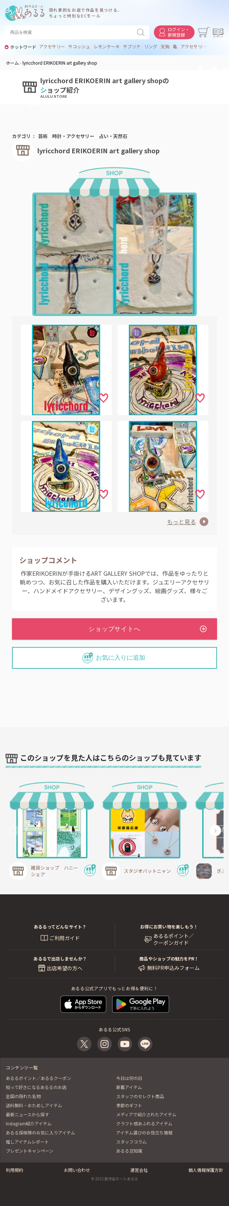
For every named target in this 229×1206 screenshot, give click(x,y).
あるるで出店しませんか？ (60, 958)
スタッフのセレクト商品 (140, 1096)
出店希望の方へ (64, 968)
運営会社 (139, 1170)
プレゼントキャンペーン (29, 1151)
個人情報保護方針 (205, 1170)
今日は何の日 (129, 1078)
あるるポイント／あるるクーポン (38, 1078)
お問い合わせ (77, 1170)
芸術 (43, 136)
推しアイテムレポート (27, 1141)
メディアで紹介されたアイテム (146, 1114)
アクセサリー (52, 46)
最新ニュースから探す (27, 1114)
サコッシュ (79, 46)
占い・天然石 (113, 136)
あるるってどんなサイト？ (60, 926)
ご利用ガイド (64, 938)
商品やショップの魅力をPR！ (169, 958)
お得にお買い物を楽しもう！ (169, 926)
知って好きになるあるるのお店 (36, 1087)
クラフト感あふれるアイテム (144, 1123)
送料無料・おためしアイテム (34, 1105)
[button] (13, 831)
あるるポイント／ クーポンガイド (173, 939)
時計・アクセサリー (73, 136)
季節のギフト (129, 1105)
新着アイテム (129, 1087)
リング (150, 46)
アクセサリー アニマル (194, 46)
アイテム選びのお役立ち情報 (144, 1132)
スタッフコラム (131, 1141)
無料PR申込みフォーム (173, 967)
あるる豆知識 (129, 1151)
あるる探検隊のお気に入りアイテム (40, 1132)
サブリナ (131, 46)
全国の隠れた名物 (23, 1096)
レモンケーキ (107, 46)
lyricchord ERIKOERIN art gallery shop (98, 150)
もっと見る (181, 521)
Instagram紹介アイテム (29, 1123)
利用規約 (14, 1170)
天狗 (165, 46)
